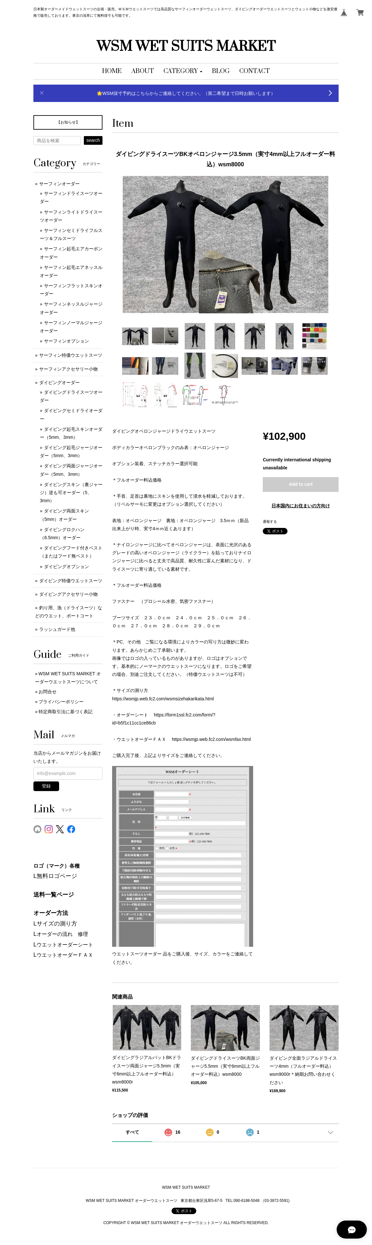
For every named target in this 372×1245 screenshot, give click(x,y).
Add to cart (301, 484)
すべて (132, 1132)
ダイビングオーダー (59, 382)
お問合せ (48, 691)
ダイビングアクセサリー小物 (68, 594)
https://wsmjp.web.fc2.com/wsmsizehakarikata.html (163, 698)
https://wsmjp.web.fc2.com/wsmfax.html (211, 739)
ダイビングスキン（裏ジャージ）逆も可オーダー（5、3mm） (71, 492)
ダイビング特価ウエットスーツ (70, 580)
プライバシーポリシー (61, 701)
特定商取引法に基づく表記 (66, 711)
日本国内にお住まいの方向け (300, 505)
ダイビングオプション (66, 566)
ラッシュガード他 (57, 629)
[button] (183, 71)
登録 (46, 785)
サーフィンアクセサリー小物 (68, 369)
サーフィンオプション (66, 341)
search (93, 140)
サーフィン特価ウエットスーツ (70, 355)
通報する (270, 521)
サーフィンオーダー (59, 183)
